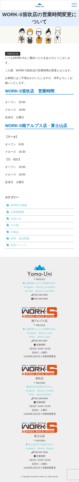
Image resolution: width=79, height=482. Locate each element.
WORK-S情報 (18, 205)
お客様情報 (17, 212)
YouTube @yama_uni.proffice (39, 291)
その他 (14, 225)
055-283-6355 (41, 295)
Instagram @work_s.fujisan (39, 448)
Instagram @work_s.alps (39, 333)
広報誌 (14, 231)
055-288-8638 (41, 398)
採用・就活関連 (19, 238)
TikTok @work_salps (39, 337)
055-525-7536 (41, 452)
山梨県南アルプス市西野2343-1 (40, 283)
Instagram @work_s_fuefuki (39, 390)
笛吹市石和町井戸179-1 (40, 386)
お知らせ (15, 218)
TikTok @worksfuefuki (39, 394)
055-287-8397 (41, 340)
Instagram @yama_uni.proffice (39, 287)
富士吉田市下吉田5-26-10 (40, 444)
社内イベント (18, 245)
